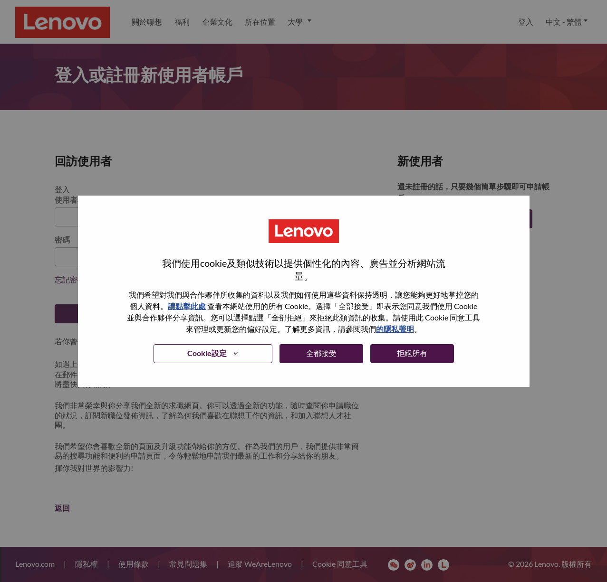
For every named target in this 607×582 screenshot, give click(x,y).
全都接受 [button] (321, 352)
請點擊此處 (187, 305)
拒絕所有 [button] (412, 352)
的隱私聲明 (395, 328)
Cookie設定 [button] (207, 352)
